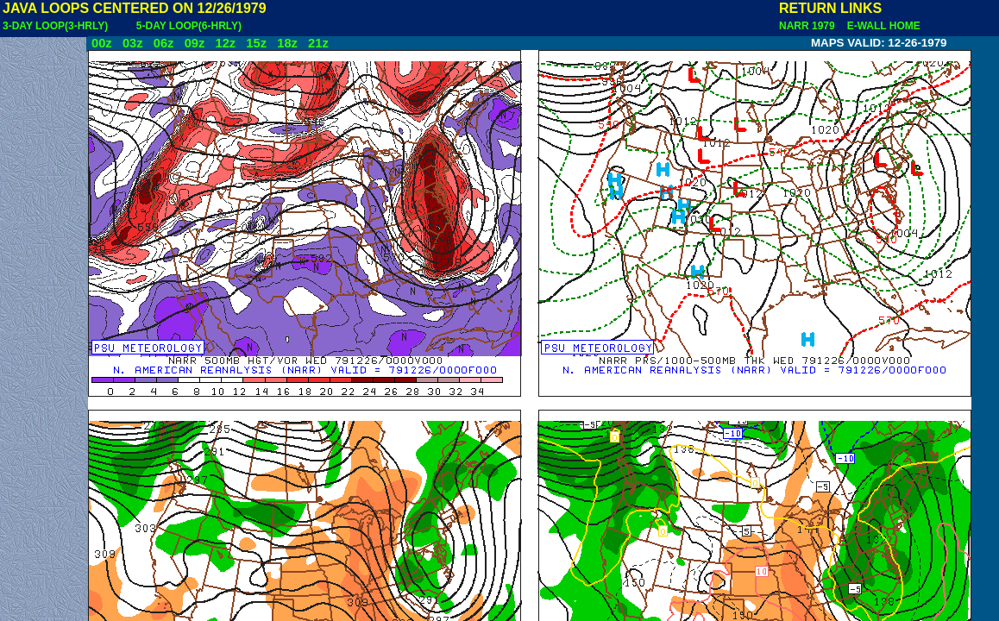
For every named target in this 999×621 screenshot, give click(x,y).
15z (256, 43)
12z (225, 43)
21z (318, 43)
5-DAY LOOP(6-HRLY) (189, 26)
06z (164, 43)
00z (102, 43)
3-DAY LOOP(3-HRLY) (55, 26)
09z (195, 43)
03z (133, 43)
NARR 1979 (808, 26)
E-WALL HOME (880, 26)
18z (287, 43)
